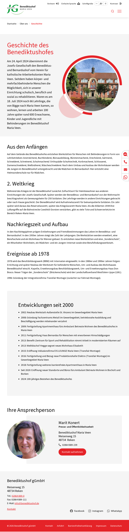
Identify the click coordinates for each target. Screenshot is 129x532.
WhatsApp (116, 510)
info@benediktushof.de (27, 503)
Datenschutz (116, 525)
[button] (96, 3)
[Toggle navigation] (119, 11)
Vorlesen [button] (51, 3)
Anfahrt (60, 525)
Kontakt (11, 508)
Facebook (79, 510)
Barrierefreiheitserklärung (80, 525)
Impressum (101, 525)
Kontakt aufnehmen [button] (72, 451)
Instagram (97, 510)
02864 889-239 (69, 444)
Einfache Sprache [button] (68, 3)
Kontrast (114, 3)
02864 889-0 (18, 495)
